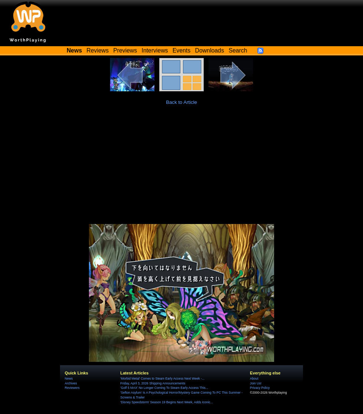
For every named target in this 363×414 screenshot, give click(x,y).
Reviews (98, 50)
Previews (125, 50)
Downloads (209, 50)
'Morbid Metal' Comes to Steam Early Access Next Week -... (162, 378)
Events (181, 50)
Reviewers (72, 388)
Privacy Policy (260, 388)
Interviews (154, 50)
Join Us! (256, 383)
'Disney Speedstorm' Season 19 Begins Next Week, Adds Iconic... (166, 402)
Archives (71, 383)
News (69, 378)
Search (238, 50)
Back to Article (181, 102)
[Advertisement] (181, 168)
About (254, 378)
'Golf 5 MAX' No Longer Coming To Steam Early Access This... (164, 388)
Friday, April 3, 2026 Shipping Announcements (152, 383)
